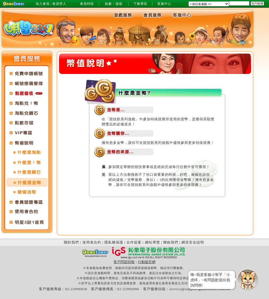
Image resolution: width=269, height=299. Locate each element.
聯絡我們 (170, 242)
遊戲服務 (123, 15)
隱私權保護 (113, 242)
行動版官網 (146, 262)
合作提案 (133, 242)
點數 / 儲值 (113, 4)
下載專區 (140, 4)
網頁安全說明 (192, 242)
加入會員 (43, 4)
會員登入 (59, 4)
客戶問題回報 (124, 262)
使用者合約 (91, 242)
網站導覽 (152, 242)
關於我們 (71, 242)
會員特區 (87, 4)
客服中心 (164, 4)
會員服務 (152, 15)
